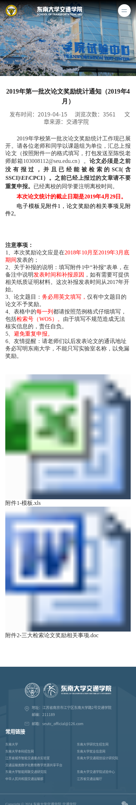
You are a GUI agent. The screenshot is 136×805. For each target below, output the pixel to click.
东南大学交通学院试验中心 (96, 771)
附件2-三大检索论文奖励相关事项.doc (51, 635)
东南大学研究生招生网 (93, 744)
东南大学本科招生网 (19, 751)
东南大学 (11, 744)
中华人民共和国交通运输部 (24, 778)
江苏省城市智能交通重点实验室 (27, 758)
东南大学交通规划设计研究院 (97, 758)
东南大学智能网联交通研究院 (26, 771)
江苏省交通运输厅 (89, 778)
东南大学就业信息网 (91, 751)
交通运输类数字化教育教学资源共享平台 (33, 765)
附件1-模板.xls (23, 503)
